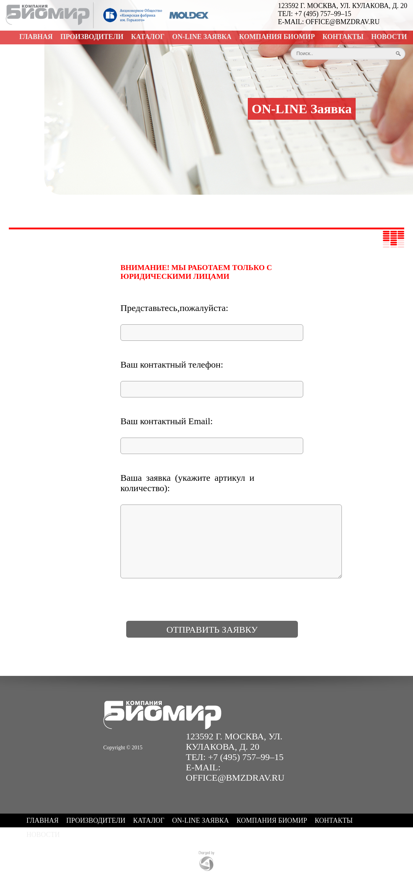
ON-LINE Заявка (201, 37)
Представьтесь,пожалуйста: (174, 308)
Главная (36, 37)
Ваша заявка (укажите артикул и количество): (187, 483)
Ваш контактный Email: (166, 421)
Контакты (342, 37)
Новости (389, 37)
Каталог (147, 37)
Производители (92, 37)
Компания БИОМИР (277, 37)
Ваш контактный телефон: (171, 364)
